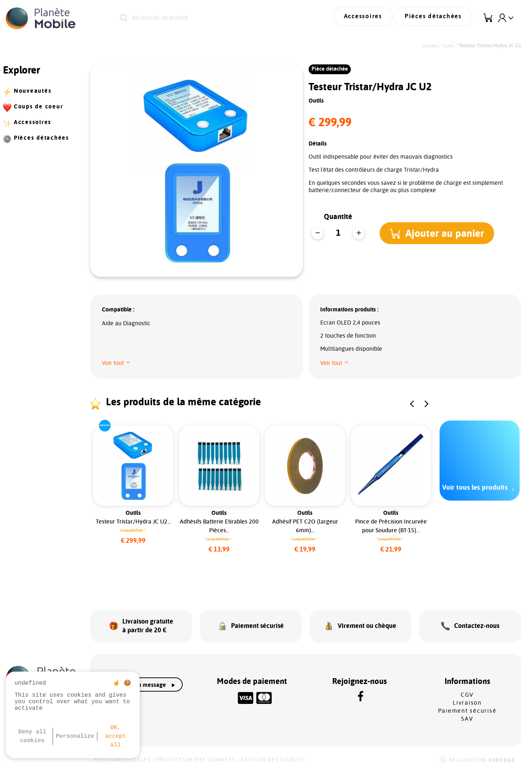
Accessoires (373, 18)
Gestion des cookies (273, 753)
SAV (467, 713)
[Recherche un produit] (211, 18)
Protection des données (195, 753)
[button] (438, 233)
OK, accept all (115, 736)
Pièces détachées (437, 18)
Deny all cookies (32, 736)
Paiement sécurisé (467, 705)
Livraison (467, 697)
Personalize (75, 736)
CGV (467, 689)
